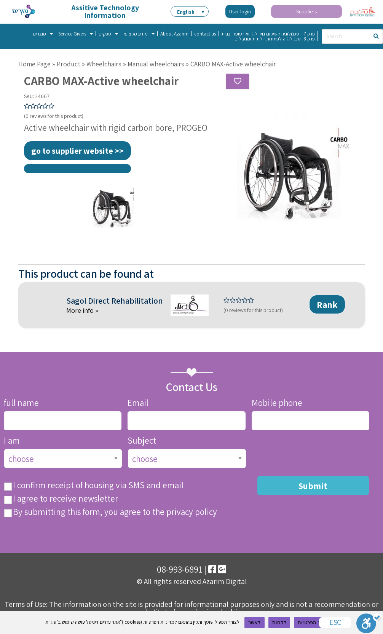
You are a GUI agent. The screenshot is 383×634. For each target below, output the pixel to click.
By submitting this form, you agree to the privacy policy (115, 512)
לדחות (279, 622)
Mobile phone (277, 403)
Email (138, 403)
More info (80, 310)
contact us (205, 33)
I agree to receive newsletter (65, 498)
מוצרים (43, 33)
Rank (327, 304)
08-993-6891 (179, 569)
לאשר (254, 622)
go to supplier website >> (77, 150)
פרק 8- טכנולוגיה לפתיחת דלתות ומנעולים (275, 38)
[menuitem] (190, 11)
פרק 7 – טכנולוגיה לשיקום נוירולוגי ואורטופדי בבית (268, 33)
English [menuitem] (186, 11)
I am (12, 440)
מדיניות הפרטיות (316, 622)
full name (21, 403)
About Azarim (174, 33)
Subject (142, 440)
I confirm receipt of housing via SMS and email (98, 485)
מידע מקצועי (139, 33)
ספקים (108, 33)
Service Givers (75, 33)
